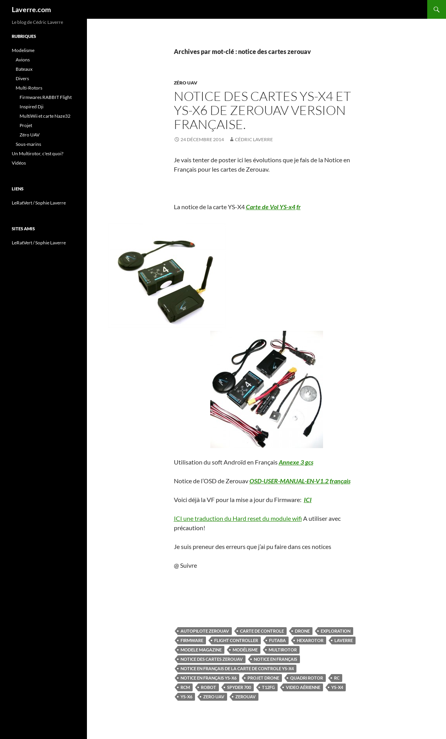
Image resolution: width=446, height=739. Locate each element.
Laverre (343, 640)
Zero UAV (213, 696)
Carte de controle (262, 630)
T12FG (268, 687)
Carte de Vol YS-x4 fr (273, 206)
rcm (185, 687)
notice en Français (275, 659)
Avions (23, 60)
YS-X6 (186, 696)
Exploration (335, 630)
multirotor (283, 649)
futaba (277, 640)
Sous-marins (28, 144)
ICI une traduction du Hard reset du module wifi (238, 518)
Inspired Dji (31, 106)
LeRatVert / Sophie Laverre (39, 203)
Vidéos (19, 163)
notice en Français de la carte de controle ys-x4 (237, 668)
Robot (208, 687)
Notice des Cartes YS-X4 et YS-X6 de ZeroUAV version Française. (262, 110)
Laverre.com (31, 9)
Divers (22, 78)
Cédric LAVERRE (254, 139)
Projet (26, 125)
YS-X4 (337, 687)
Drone (302, 630)
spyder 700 (239, 687)
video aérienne (303, 687)
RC (336, 677)
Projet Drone (263, 677)
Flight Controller (236, 640)
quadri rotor (306, 677)
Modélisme (245, 649)
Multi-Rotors (29, 88)
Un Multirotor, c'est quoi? (37, 153)
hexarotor (310, 640)
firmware (192, 640)
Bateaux (24, 69)
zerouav (245, 696)
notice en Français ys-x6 (209, 677)
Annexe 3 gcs (296, 462)
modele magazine (201, 649)
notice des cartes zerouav (212, 659)
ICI (308, 499)
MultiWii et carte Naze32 (45, 116)
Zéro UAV (185, 83)
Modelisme (23, 50)
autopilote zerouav (205, 630)
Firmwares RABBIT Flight (46, 97)
